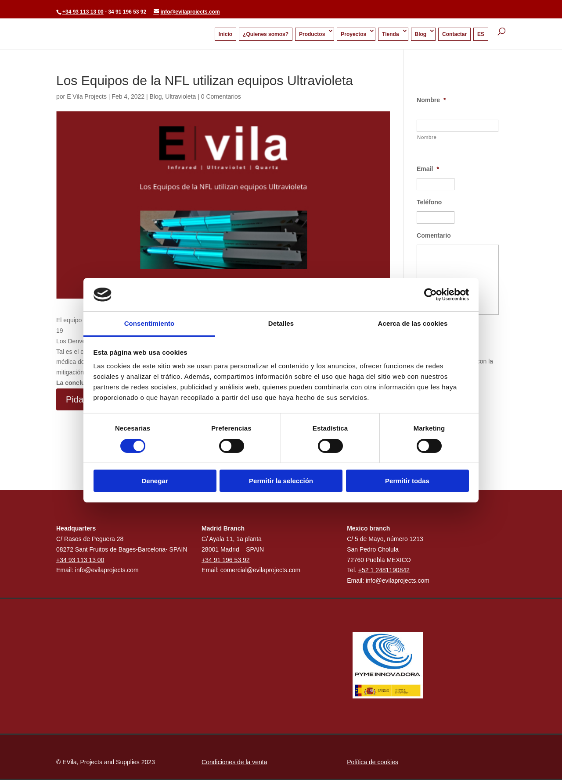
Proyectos (353, 34)
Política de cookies (372, 762)
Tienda (390, 34)
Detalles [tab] (281, 323)
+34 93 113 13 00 (83, 12)
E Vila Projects (87, 96)
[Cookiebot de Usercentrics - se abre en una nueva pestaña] (430, 294)
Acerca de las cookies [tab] (413, 323)
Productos (312, 34)
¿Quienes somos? (265, 34)
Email (428, 168)
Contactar (454, 34)
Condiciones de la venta (234, 762)
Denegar (154, 480)
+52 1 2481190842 (384, 569)
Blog (421, 34)
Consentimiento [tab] (149, 323)
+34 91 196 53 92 (225, 559)
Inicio (225, 34)
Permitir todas (407, 480)
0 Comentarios (221, 96)
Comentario (434, 235)
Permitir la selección (281, 480)
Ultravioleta (180, 96)
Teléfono (429, 202)
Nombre (431, 99)
